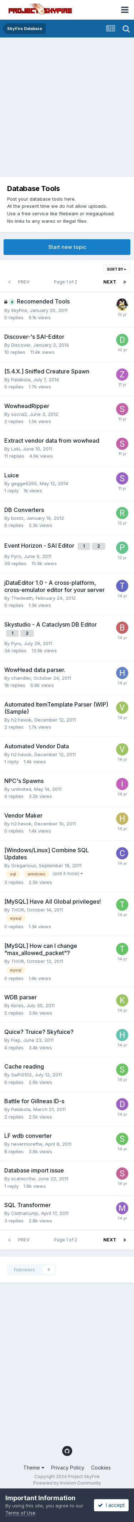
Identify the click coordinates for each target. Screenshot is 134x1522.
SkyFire (19, 310)
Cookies (101, 1468)
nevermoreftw (26, 1144)
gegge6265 (24, 483)
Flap (15, 1040)
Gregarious (23, 865)
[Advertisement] (67, 108)
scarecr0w (23, 1178)
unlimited (21, 789)
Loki (15, 449)
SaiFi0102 (21, 1075)
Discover (20, 345)
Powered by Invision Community (67, 1483)
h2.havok (21, 720)
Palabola (20, 379)
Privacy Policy (67, 1468)
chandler (21, 678)
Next (109, 282)
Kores (17, 1005)
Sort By (116, 269)
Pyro (16, 556)
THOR (17, 910)
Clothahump (24, 1213)
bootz (17, 518)
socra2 (19, 414)
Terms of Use (20, 1513)
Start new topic (67, 247)
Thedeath (22, 598)
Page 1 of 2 (66, 282)
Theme (33, 1468)
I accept (111, 1505)
